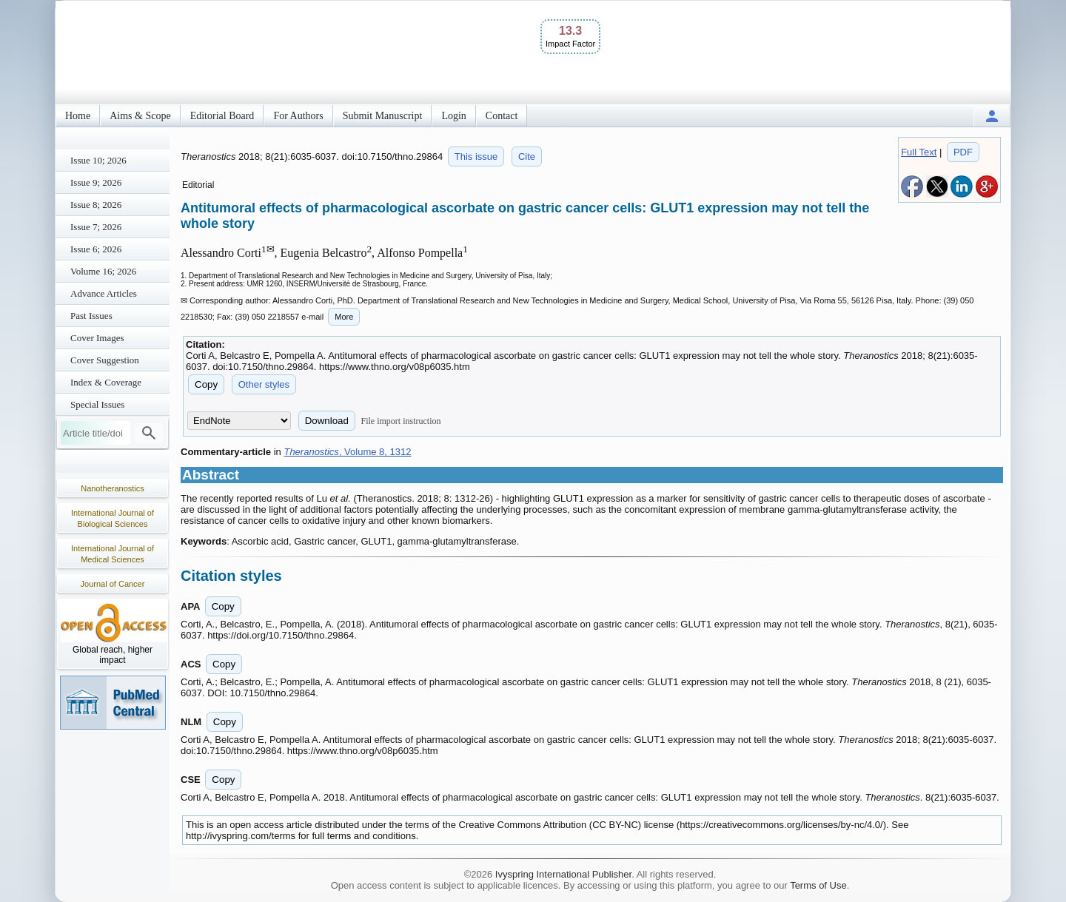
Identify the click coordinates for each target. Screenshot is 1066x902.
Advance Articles (103, 293)
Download (327, 420)
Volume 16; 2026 (103, 271)
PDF (963, 152)
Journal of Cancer (113, 583)
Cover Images (97, 337)
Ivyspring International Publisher (563, 874)
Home (77, 115)
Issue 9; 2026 (95, 182)
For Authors (298, 115)
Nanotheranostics (112, 488)
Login (453, 115)
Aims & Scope (140, 115)
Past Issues (91, 315)
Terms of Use (818, 885)
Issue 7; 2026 (95, 226)
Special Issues (97, 404)
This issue (476, 156)
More (344, 316)
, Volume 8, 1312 (347, 451)
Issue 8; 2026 (95, 204)
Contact (502, 115)
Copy (206, 384)
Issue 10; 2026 (98, 160)
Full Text (918, 152)
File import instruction (401, 421)
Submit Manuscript (383, 115)
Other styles (263, 384)
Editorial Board (222, 115)
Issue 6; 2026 (95, 249)
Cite (526, 156)
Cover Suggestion (104, 360)
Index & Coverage (105, 382)
